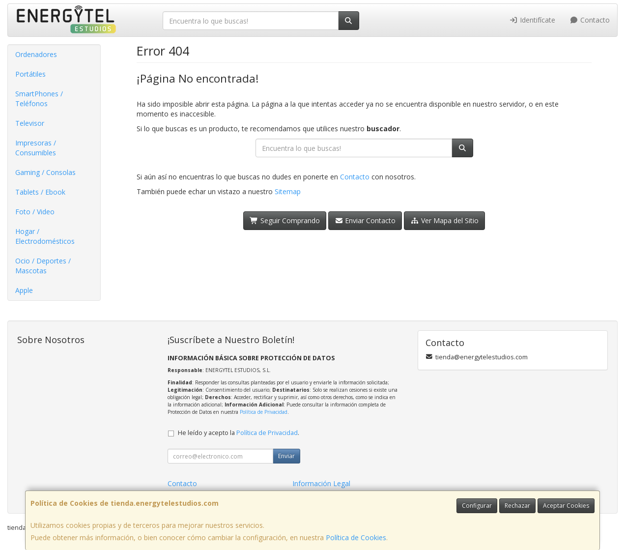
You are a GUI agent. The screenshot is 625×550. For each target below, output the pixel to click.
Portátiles (30, 74)
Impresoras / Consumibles (35, 147)
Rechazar (517, 505)
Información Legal (321, 483)
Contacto (590, 20)
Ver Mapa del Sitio (444, 220)
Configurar (477, 505)
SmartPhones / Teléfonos (39, 98)
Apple (24, 290)
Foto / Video (35, 211)
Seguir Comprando (285, 220)
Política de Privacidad (263, 411)
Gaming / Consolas (45, 172)
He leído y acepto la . (238, 433)
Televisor (29, 123)
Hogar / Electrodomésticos (45, 236)
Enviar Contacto (365, 220)
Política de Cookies (356, 537)
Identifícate (532, 20)
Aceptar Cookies (566, 505)
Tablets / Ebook (40, 192)
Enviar (286, 456)
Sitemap (288, 191)
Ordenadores (36, 54)
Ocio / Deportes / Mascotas (43, 265)
